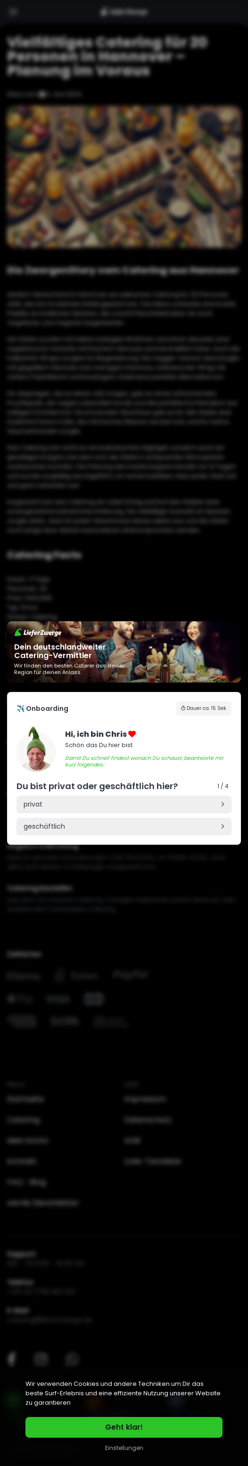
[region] (124, 1416)
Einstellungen (124, 1448)
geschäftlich (44, 826)
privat (33, 804)
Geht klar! (124, 1427)
